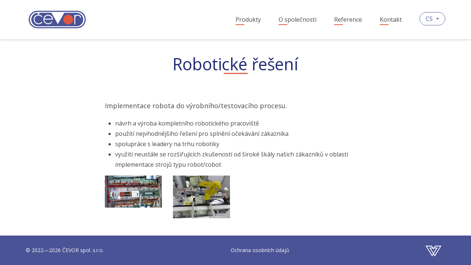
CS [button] (430, 19)
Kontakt (391, 19)
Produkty (248, 19)
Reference (348, 19)
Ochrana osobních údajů (260, 250)
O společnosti (297, 19)
